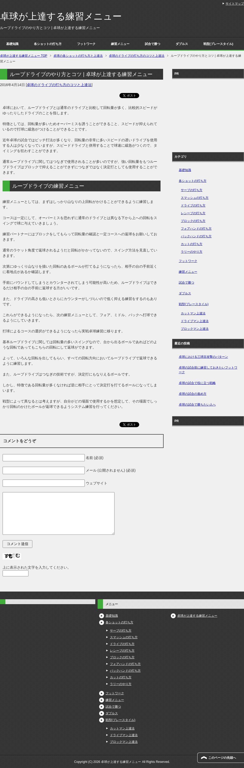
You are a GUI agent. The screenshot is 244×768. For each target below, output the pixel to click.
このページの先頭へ (222, 758)
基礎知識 (12, 44)
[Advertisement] (208, 114)
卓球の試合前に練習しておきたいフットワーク (208, 370)
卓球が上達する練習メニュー (61, 16)
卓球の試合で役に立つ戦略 (197, 383)
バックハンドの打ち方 (196, 236)
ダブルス (182, 44)
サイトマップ (235, 3)
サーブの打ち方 (191, 190)
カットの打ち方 (191, 244)
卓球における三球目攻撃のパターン (203, 357)
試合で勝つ (152, 44)
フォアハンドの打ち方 (196, 228)
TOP (23, 56)
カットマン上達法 (193, 313)
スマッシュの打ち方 (195, 198)
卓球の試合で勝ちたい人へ (197, 404)
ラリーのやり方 (191, 252)
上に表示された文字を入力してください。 (37, 567)
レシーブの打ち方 (193, 213)
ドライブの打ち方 (193, 205)
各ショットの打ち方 (48, 44)
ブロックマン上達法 (195, 329)
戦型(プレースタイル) (218, 44)
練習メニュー (120, 44)
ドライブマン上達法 (195, 321)
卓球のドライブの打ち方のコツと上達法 (59, 85)
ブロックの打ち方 (193, 221)
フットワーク (86, 44)
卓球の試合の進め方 (193, 394)
